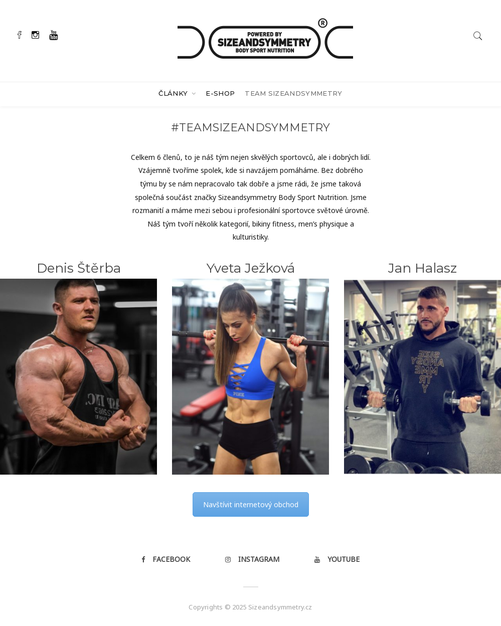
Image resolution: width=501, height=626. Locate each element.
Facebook (165, 559)
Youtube (337, 559)
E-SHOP (220, 93)
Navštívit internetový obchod (250, 504)
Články (174, 93)
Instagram (252, 559)
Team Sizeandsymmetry (294, 93)
